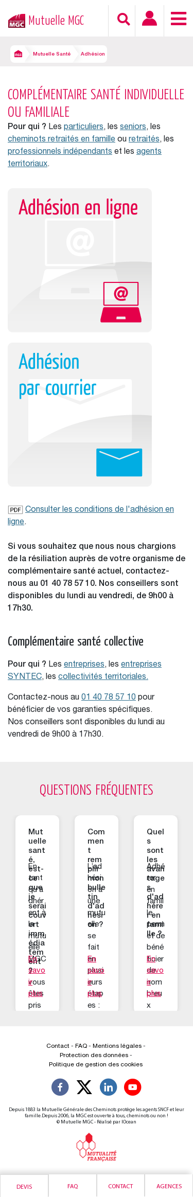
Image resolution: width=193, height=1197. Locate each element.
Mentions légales (117, 1046)
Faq (72, 1187)
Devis (24, 1187)
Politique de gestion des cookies (96, 1065)
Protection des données (94, 1055)
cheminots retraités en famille (61, 140)
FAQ (81, 1046)
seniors (133, 127)
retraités (144, 140)
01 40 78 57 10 (108, 698)
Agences (169, 1187)
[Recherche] (123, 19)
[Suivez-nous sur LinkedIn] (108, 1089)
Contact (120, 1187)
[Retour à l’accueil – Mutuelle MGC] (14, 20)
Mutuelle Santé (52, 54)
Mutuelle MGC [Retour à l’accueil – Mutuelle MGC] (56, 20)
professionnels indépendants (60, 152)
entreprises (84, 665)
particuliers (83, 127)
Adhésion (93, 54)
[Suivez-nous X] (84, 1089)
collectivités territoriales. (103, 677)
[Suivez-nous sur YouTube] (133, 1089)
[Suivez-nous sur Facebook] (60, 1089)
